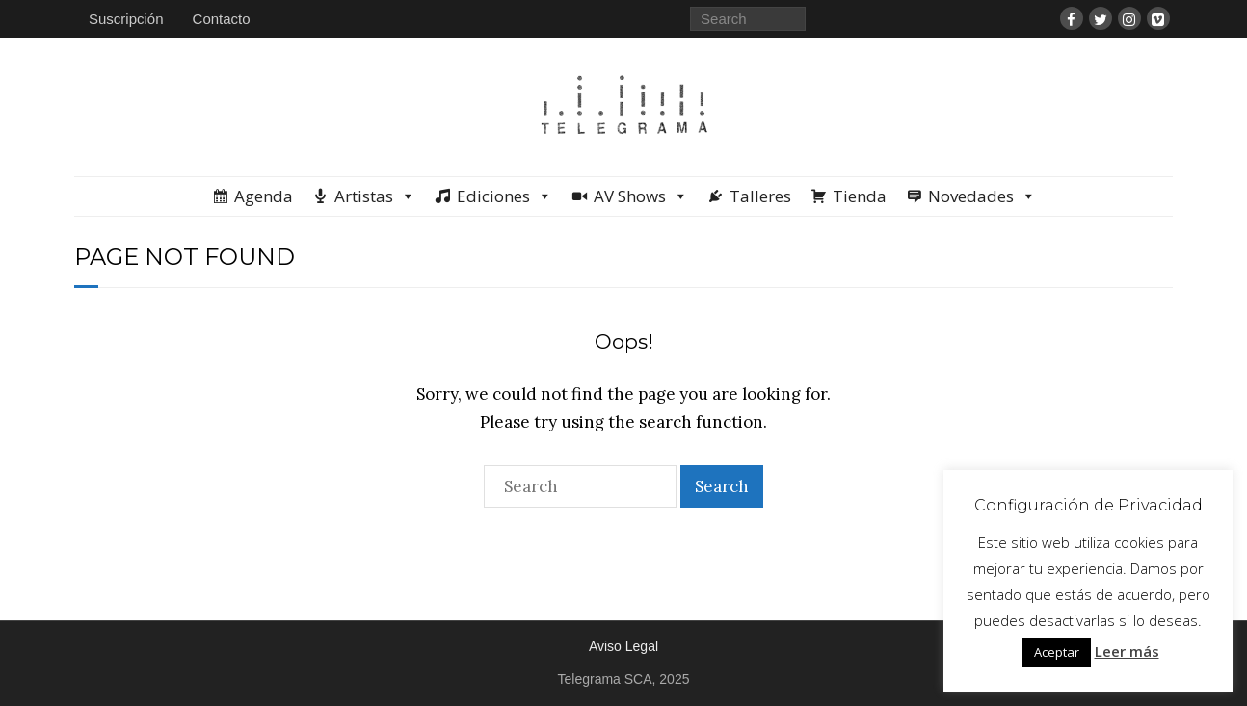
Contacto (222, 19)
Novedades (982, 196)
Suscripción (126, 19)
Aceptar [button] (1056, 652)
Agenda (263, 196)
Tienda (860, 196)
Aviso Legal (623, 646)
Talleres (760, 196)
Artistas (374, 196)
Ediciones (504, 196)
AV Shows (641, 196)
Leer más (1127, 651)
